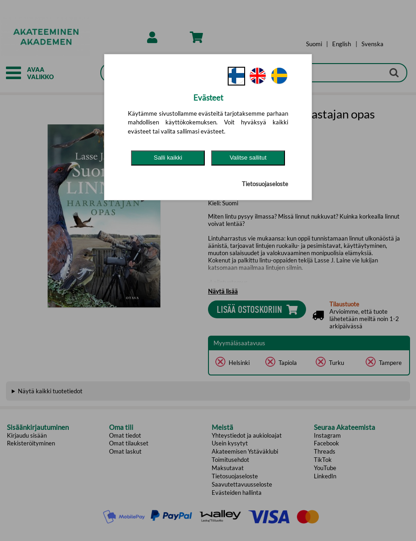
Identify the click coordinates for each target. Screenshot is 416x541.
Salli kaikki (168, 157)
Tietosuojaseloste (265, 183)
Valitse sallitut (248, 157)
